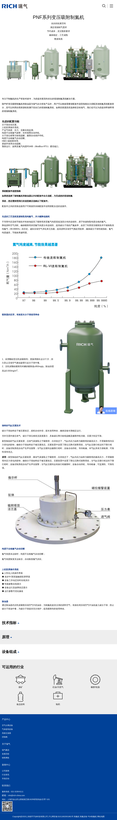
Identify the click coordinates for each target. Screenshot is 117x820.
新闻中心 (6, 765)
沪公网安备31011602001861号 (60, 816)
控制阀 (4, 737)
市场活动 (5, 779)
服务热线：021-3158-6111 (12, 792)
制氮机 (76, 816)
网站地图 (101, 816)
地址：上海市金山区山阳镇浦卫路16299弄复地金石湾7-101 (26, 799)
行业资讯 (5, 775)
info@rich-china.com (16, 795)
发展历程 (5, 754)
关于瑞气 (6, 744)
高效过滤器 (6, 733)
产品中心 (6, 719)
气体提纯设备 (7, 729)
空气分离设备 (7, 725)
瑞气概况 (5, 750)
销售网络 (5, 758)
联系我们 (6, 785)
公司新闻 (5, 771)
